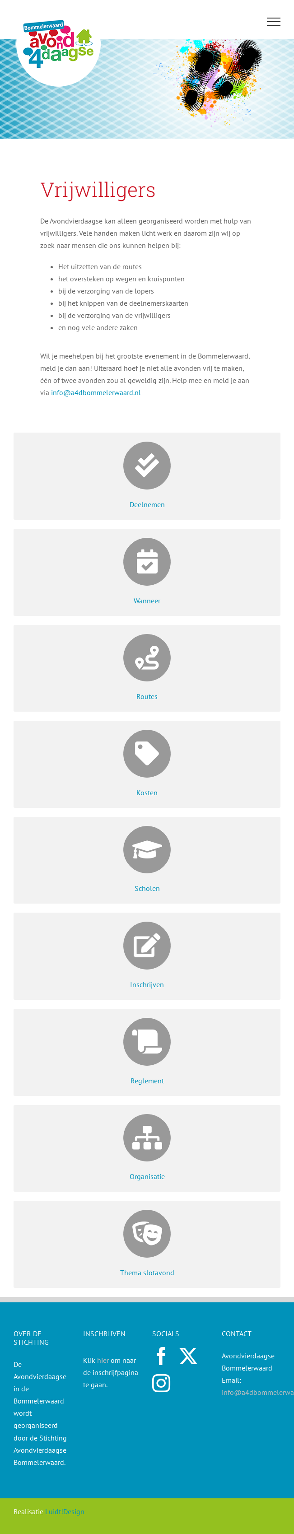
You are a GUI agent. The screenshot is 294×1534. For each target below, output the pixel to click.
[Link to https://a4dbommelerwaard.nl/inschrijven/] (147, 946)
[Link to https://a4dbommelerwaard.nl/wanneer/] (147, 562)
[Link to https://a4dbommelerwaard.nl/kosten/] (147, 754)
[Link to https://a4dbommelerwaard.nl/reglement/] (147, 1042)
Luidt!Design (64, 1511)
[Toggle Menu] (274, 22)
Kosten (147, 792)
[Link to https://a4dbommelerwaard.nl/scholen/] (147, 850)
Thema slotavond (147, 1272)
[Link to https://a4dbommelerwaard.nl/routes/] (147, 658)
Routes (147, 696)
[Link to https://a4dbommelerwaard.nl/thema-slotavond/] (147, 1234)
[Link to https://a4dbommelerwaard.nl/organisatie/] (147, 1138)
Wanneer (147, 600)
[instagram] (161, 1383)
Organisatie (147, 1176)
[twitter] (188, 1356)
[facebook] (161, 1356)
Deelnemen (147, 504)
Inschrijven (147, 984)
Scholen (147, 888)
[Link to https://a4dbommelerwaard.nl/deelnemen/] (147, 466)
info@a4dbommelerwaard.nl (96, 392)
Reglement (147, 1080)
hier (103, 1360)
